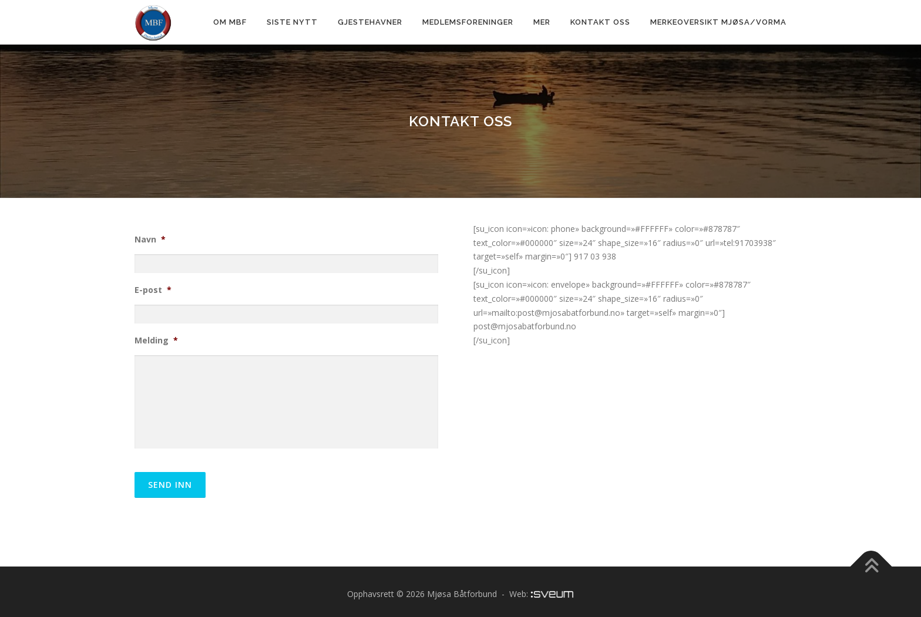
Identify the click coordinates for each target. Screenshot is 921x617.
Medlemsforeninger (467, 22)
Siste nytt (292, 22)
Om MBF (230, 22)
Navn (150, 239)
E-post (153, 290)
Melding (156, 340)
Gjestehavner (370, 22)
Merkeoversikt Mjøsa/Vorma (718, 22)
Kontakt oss (600, 22)
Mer (541, 22)
